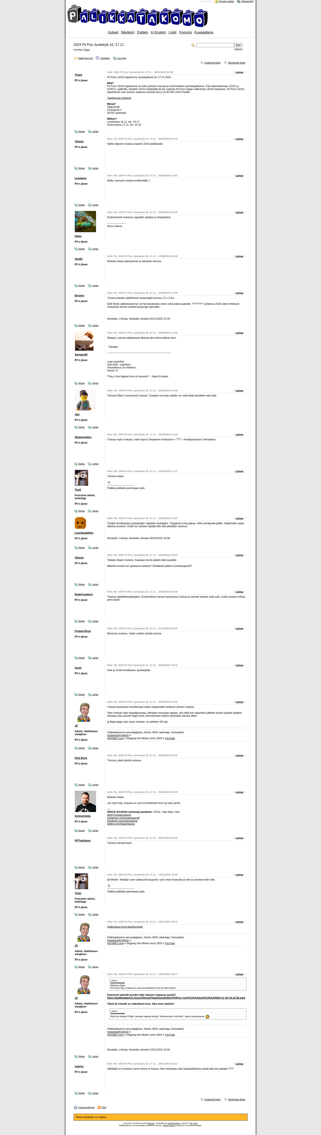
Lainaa (239, 72)
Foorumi (185, 32)
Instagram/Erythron (118, 735)
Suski (78, 667)
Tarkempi (238, 49)
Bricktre (79, 295)
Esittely (142, 32)
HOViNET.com (115, 738)
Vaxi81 (79, 258)
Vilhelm (79, 141)
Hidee (78, 236)
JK (76, 725)
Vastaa (81, 131)
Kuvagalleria (204, 32)
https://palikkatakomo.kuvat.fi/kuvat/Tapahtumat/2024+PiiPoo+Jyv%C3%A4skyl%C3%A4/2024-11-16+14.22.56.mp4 (176, 997)
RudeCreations (84, 594)
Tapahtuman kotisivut (119, 98)
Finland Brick (83, 631)
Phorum (150, 1123)
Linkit (172, 32)
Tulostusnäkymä (86, 1107)
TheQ (78, 489)
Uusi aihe (121, 58)
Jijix (77, 414)
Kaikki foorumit (85, 58)
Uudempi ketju (212, 62)
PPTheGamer (83, 840)
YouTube (170, 738)
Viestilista (105, 58)
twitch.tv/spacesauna (119, 814)
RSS (104, 1107)
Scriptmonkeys (173, 1123)
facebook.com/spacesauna (122, 820)
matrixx (79, 1066)
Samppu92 (81, 354)
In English (158, 32)
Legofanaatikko (84, 532)
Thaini (86, 49)
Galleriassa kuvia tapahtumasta (125, 926)
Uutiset (113, 32)
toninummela (83, 816)
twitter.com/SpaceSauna (121, 823)
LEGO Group (168, 1125)
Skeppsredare (83, 437)
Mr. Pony (194, 1123)
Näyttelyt (127, 32)
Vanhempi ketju (236, 62)
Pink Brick (81, 758)
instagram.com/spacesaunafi (123, 817)
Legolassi (80, 178)
